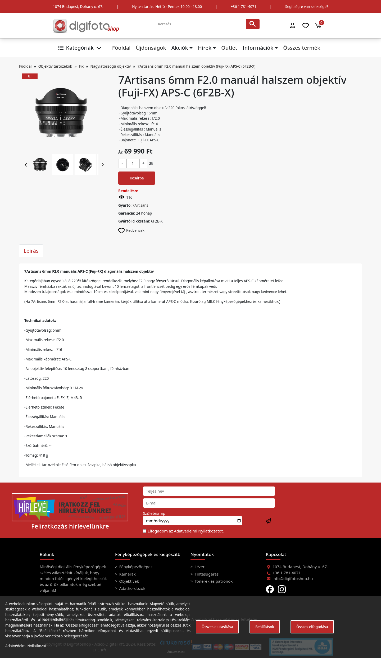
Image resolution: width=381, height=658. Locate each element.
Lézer (199, 566)
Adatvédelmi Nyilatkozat (196, 531)
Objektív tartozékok (55, 66)
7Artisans (140, 205)
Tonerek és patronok (213, 581)
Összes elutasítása (217, 626)
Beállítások (264, 626)
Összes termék (301, 47)
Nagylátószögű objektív (110, 66)
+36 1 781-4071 (243, 6)
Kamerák (127, 574)
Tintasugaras (206, 574)
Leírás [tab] (31, 250)
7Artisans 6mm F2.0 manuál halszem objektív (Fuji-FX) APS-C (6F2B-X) (197, 66)
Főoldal (121, 47)
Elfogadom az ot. (186, 531)
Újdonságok (151, 47)
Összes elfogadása (312, 626)
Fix (81, 66)
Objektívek (128, 581)
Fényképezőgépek (135, 566)
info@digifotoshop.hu (293, 578)
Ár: (120, 152)
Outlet (229, 47)
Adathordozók (132, 588)
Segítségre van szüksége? (306, 6)
